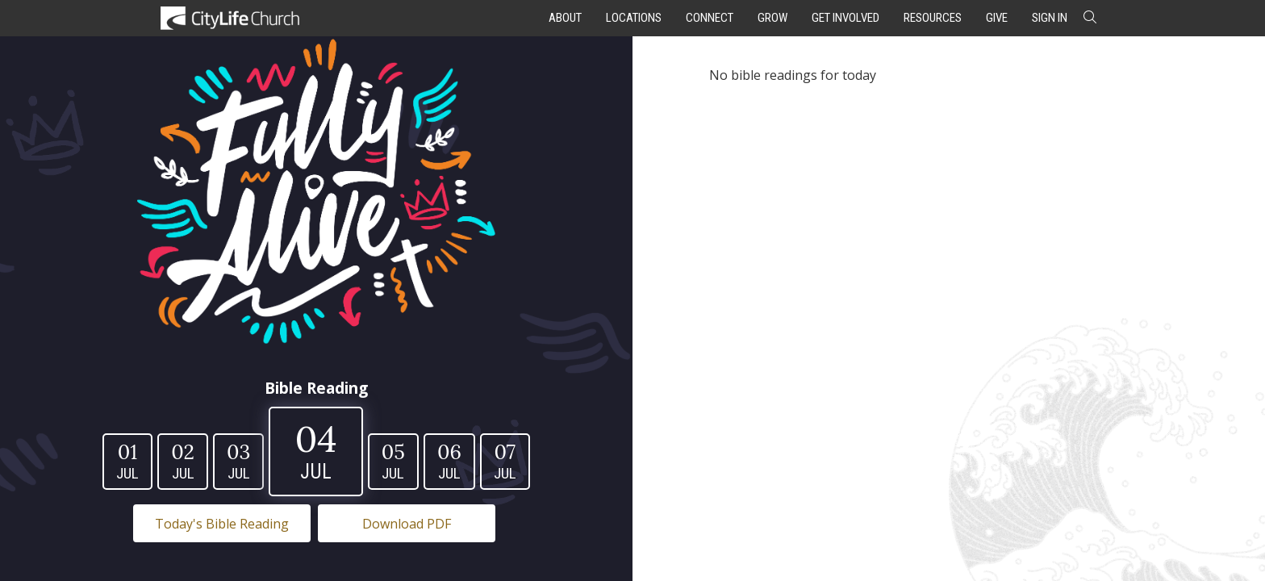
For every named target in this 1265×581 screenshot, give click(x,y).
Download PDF (406, 524)
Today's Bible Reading (222, 524)
